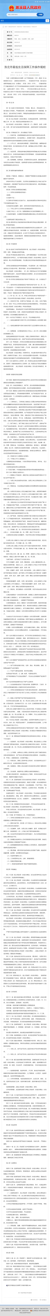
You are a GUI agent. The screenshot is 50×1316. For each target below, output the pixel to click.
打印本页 (35, 1299)
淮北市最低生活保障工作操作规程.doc (19, 1285)
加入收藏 (47, 1)
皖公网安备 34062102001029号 (39, 1310)
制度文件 (34, 26)
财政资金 (19, 26)
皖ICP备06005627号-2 (7, 1310)
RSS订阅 (41, 1)
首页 (2, 20)
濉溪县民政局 (12, 26)
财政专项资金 (27, 26)
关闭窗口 (44, 1299)
